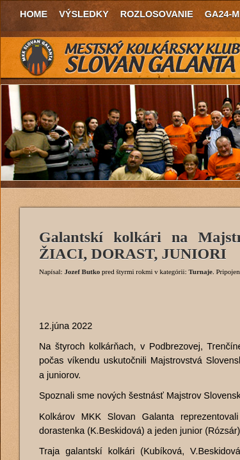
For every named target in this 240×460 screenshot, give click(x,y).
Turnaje (200, 271)
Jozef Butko (82, 271)
